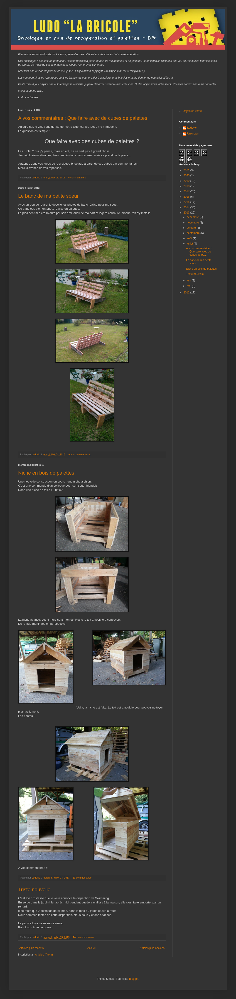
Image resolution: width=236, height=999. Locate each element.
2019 (187, 181)
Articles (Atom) (44, 954)
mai (189, 286)
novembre (193, 222)
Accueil (91, 948)
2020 (187, 175)
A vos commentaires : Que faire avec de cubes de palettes (82, 118)
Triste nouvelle (34, 889)
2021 (187, 170)
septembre (193, 233)
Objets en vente (192, 111)
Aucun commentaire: (79, 454)
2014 (187, 207)
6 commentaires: (77, 177)
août (190, 238)
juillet (190, 243)
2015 (187, 202)
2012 (187, 292)
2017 (187, 191)
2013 (187, 212)
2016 (187, 196)
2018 (187, 186)
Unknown (193, 133)
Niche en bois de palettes (46, 473)
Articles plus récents (31, 948)
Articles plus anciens (152, 948)
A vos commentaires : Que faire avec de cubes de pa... (199, 252)
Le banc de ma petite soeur (48, 196)
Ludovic (192, 127)
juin (189, 280)
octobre (192, 227)
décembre (193, 217)
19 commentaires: (83, 877)
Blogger (133, 978)
